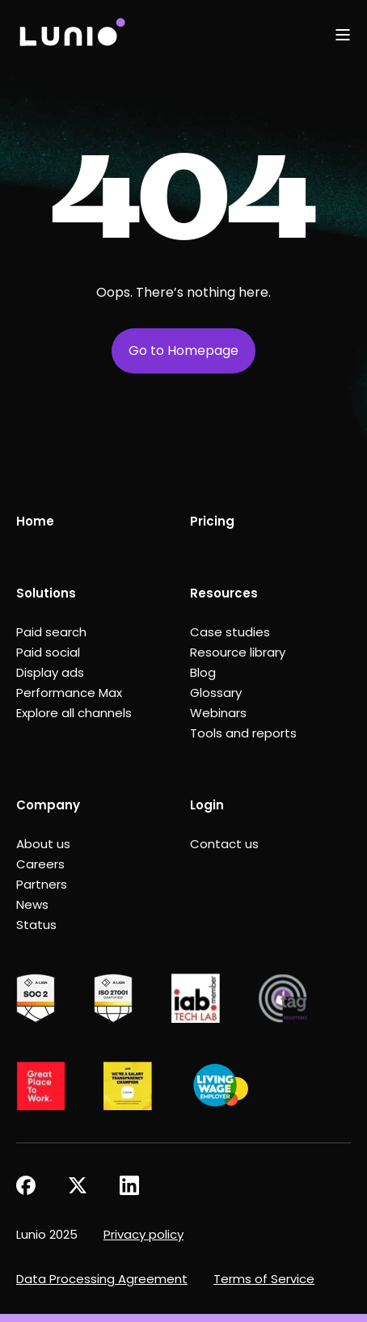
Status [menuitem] (36, 924)
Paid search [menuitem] (51, 631)
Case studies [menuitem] (230, 631)
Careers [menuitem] (40, 863)
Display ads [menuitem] (50, 672)
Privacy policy (143, 1234)
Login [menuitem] (207, 804)
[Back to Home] (71, 34)
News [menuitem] (32, 904)
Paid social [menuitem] (48, 652)
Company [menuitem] (48, 804)
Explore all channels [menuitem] (74, 712)
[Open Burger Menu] (343, 35)
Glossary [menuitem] (216, 692)
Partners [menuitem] (41, 884)
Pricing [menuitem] (212, 521)
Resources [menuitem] (224, 593)
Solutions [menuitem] (46, 593)
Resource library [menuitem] (237, 652)
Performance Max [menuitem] (69, 692)
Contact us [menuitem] (224, 843)
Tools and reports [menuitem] (243, 732)
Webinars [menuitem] (218, 712)
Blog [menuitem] (203, 672)
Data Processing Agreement (102, 1278)
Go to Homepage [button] (183, 350)
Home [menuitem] (35, 521)
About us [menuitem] (43, 843)
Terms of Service (263, 1278)
